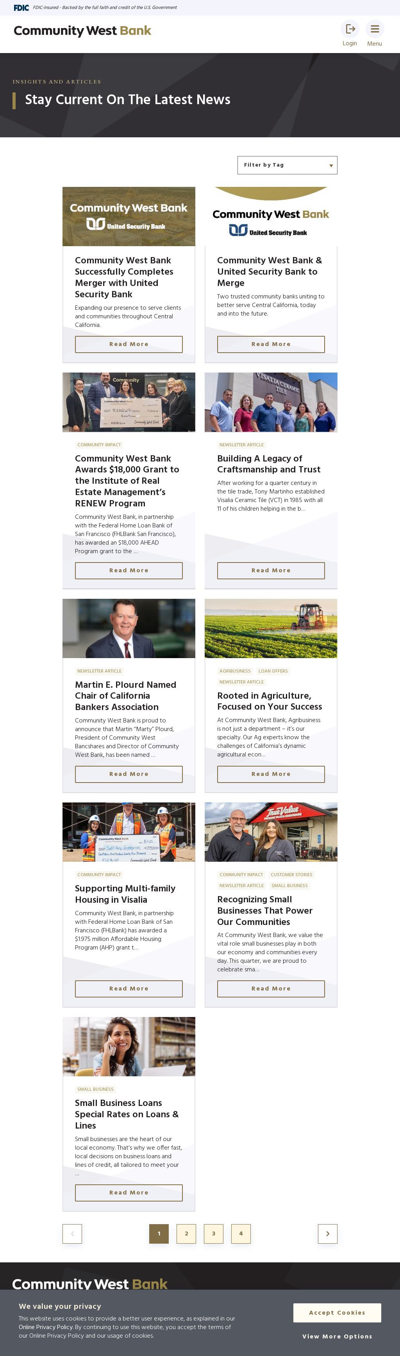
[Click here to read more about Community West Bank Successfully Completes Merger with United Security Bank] (128, 275)
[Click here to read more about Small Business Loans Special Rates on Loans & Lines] (128, 1114)
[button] (350, 29)
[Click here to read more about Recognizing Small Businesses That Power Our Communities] (271, 905)
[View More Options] (337, 1336)
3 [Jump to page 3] (213, 1234)
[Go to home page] (83, 31)
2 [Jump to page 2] (186, 1234)
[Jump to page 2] (328, 1234)
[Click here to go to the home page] (90, 1285)
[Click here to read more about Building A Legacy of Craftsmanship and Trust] (271, 481)
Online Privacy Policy (46, 1327)
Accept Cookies (337, 1313)
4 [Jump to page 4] (241, 1234)
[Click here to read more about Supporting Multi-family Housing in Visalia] (128, 905)
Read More (129, 344)
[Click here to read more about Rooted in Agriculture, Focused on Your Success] (271, 696)
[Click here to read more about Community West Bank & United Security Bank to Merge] (271, 275)
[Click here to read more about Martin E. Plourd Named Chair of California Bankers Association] (128, 696)
